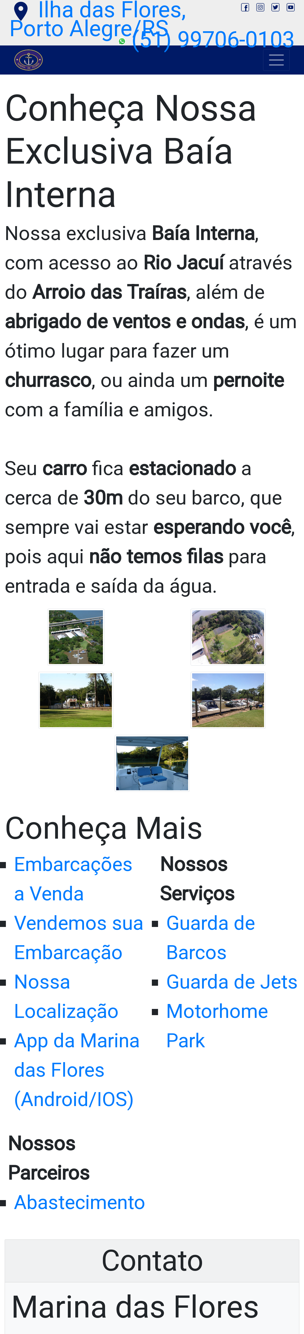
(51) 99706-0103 (206, 40)
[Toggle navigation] (276, 60)
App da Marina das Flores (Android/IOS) (77, 1070)
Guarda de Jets (232, 981)
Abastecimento (79, 1202)
